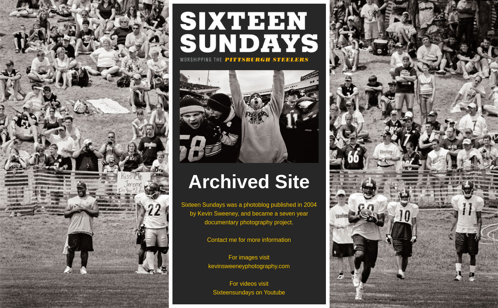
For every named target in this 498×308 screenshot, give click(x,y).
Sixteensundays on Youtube (249, 292)
